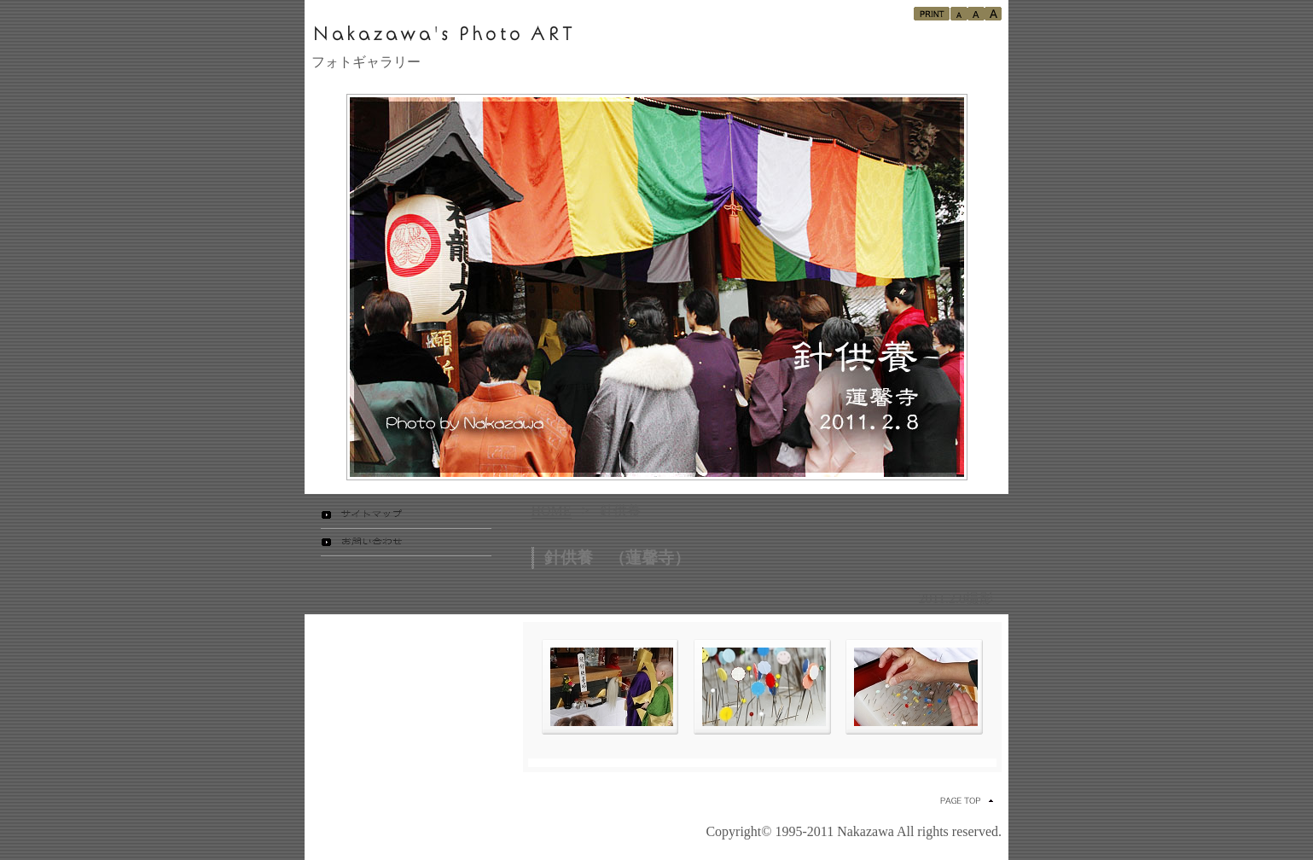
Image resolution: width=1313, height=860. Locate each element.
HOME (552, 510)
